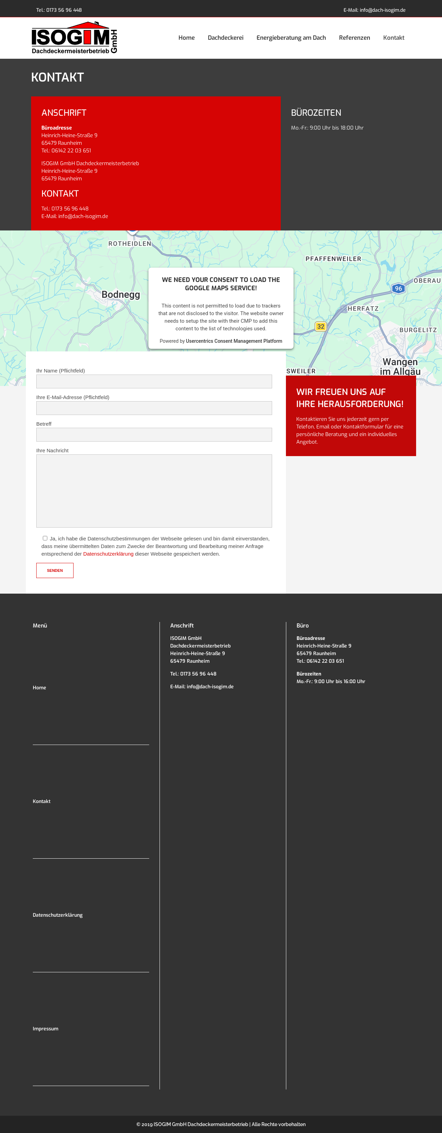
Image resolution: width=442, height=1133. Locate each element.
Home (39, 687)
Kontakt (41, 801)
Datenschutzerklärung (108, 554)
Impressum (45, 1029)
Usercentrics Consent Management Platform (234, 340)
